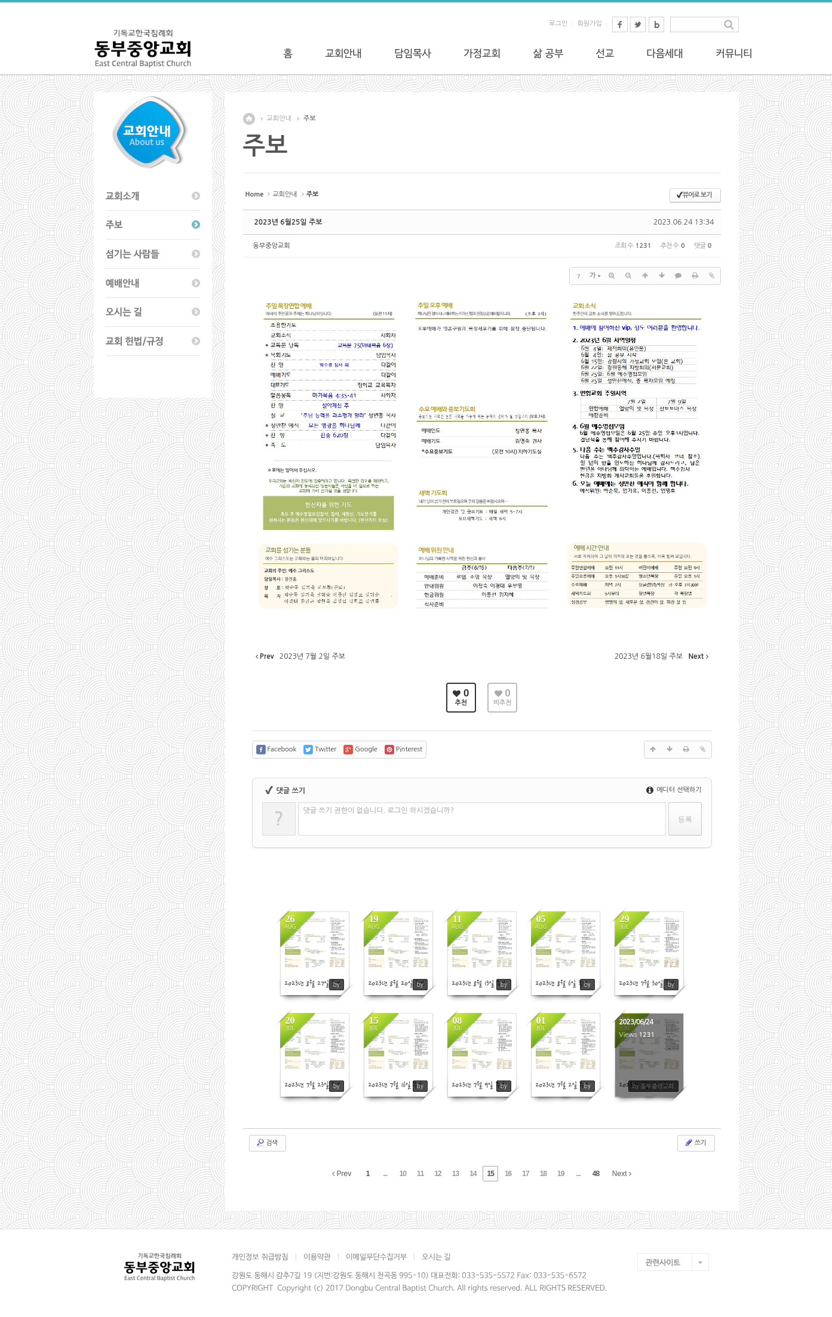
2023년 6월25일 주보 (288, 222)
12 (437, 1173)
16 (508, 1173)
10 (403, 1173)
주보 (309, 118)
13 (455, 1173)
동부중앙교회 (271, 245)
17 (525, 1173)
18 (543, 1173)
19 (560, 1173)
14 (472, 1173)
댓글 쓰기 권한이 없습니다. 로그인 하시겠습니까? (379, 810)
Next (621, 1173)
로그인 (558, 23)
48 (595, 1173)
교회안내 (279, 118)
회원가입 (589, 23)
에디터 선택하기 (674, 790)
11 (420, 1173)
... (385, 1173)
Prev (341, 1173)
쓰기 (695, 1142)
